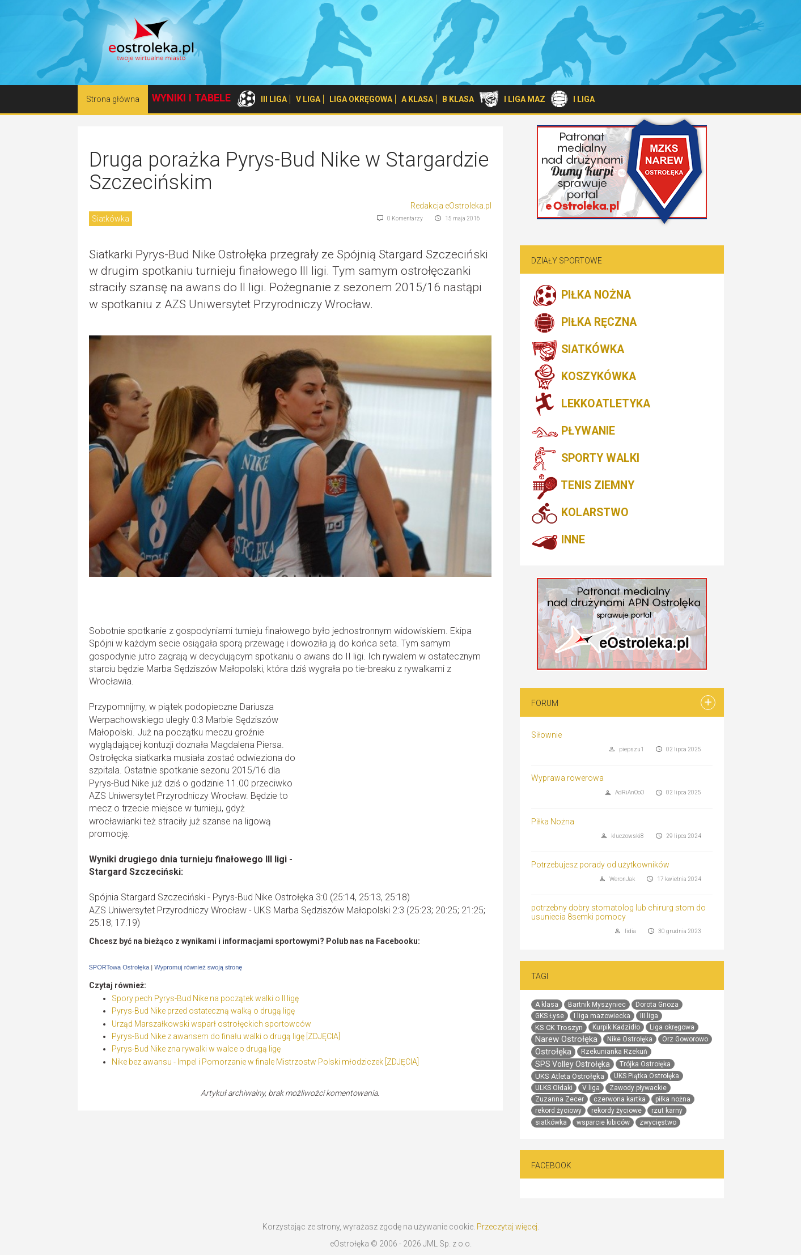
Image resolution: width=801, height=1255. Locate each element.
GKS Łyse (549, 1016)
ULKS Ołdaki (554, 1088)
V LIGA (308, 99)
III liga (649, 1016)
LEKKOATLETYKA (590, 404)
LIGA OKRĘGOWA (360, 99)
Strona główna (112, 99)
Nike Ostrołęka (629, 1039)
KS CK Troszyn (559, 1027)
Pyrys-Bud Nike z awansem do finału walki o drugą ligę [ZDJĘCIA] (226, 1036)
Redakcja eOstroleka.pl (450, 205)
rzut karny (667, 1110)
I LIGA (584, 99)
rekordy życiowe (616, 1110)
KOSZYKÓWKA (583, 377)
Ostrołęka (553, 1051)
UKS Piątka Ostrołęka (646, 1076)
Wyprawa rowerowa (567, 777)
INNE (558, 540)
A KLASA (417, 99)
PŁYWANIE (573, 431)
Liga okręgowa (672, 1027)
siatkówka (551, 1122)
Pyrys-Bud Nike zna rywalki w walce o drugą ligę (196, 1048)
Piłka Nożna (552, 821)
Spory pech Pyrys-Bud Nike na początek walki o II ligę (205, 998)
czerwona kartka (620, 1099)
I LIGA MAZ (524, 99)
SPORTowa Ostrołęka (119, 967)
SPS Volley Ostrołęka (572, 1064)
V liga (591, 1088)
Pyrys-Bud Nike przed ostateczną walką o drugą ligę (203, 1010)
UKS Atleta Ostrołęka (569, 1076)
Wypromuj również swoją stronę (198, 967)
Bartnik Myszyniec (597, 1005)
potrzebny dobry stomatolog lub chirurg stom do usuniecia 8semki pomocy (618, 912)
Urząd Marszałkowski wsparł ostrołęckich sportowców (211, 1023)
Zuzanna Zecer (559, 1099)
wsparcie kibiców (603, 1122)
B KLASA (458, 99)
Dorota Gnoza (657, 1005)
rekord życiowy (558, 1110)
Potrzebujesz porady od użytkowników (600, 864)
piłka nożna (672, 1099)
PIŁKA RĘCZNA (584, 323)
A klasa (546, 1005)
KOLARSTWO (580, 513)
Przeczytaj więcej (507, 1226)
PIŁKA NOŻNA (581, 295)
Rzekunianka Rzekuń (614, 1052)
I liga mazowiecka (602, 1016)
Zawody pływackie (638, 1088)
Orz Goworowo (685, 1039)
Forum (544, 703)
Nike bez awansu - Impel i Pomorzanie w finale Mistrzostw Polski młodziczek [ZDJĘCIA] (265, 1061)
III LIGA (274, 99)
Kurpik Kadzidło (616, 1027)
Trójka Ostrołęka (645, 1064)
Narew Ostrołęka (566, 1039)
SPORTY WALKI (585, 459)
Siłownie (546, 734)
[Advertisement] (396, 783)
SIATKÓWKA (577, 350)
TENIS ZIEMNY (582, 486)
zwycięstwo (657, 1122)
